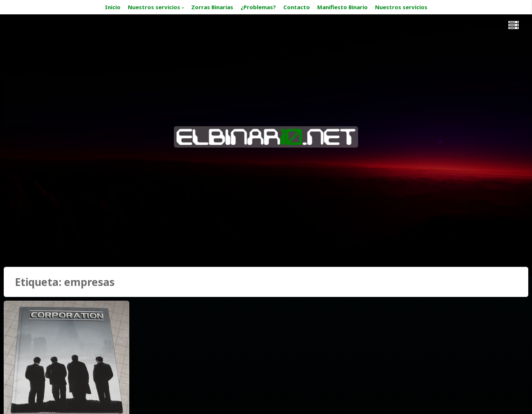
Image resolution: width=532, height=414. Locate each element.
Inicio (112, 7)
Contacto (296, 7)
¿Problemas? (258, 7)
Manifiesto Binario (342, 7)
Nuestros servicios (154, 7)
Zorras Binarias (212, 7)
